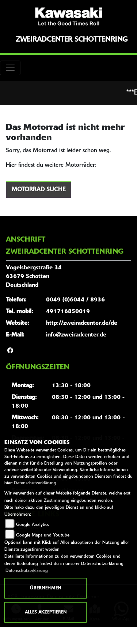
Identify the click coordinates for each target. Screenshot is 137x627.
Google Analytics (32, 525)
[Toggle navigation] (10, 68)
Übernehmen (45, 588)
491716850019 (68, 312)
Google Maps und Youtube (42, 535)
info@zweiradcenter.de (76, 335)
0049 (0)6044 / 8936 (75, 300)
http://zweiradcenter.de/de (81, 323)
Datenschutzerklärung (35, 483)
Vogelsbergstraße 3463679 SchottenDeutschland (34, 276)
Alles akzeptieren (45, 612)
